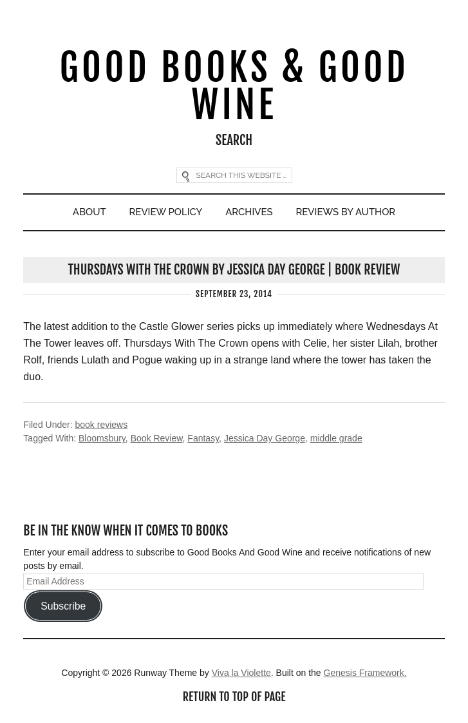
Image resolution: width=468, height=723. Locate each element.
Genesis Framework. (365, 673)
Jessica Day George (264, 438)
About (89, 212)
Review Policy (166, 212)
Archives (248, 212)
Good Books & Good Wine (234, 86)
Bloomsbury (102, 438)
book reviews (101, 424)
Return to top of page (234, 696)
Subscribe (63, 606)
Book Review (157, 438)
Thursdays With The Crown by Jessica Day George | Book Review (234, 270)
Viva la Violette (241, 673)
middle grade (336, 438)
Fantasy (203, 438)
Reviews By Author (346, 212)
